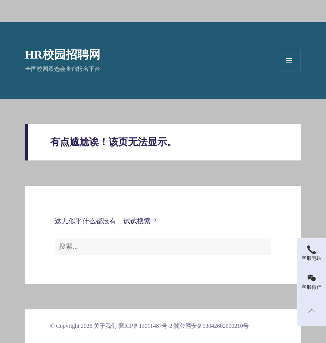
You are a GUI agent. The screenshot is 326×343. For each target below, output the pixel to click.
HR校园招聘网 (62, 54)
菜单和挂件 (289, 60)
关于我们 (105, 326)
